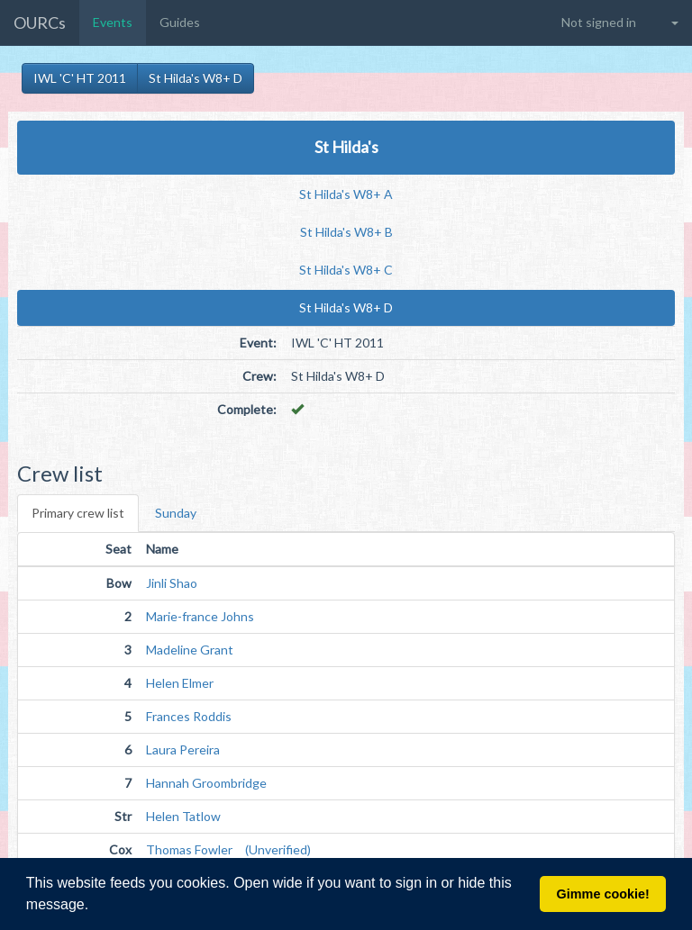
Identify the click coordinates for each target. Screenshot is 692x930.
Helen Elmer (180, 683)
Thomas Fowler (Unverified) (228, 849)
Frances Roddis (189, 716)
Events (112, 22)
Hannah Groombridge (206, 782)
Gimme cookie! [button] (603, 894)
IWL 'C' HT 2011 (79, 78)
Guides (179, 22)
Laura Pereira (183, 749)
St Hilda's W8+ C (346, 269)
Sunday (175, 512)
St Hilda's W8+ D (195, 78)
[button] (95, 906)
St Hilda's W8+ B (346, 231)
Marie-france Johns (200, 616)
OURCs (40, 22)
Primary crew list (78, 512)
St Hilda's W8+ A (346, 194)
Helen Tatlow (183, 816)
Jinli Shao (171, 583)
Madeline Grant (189, 649)
